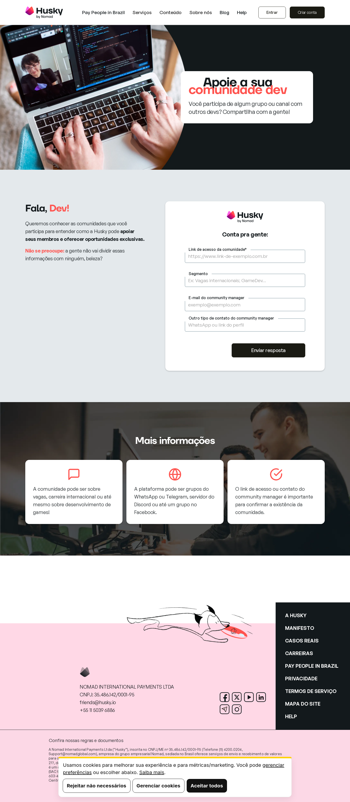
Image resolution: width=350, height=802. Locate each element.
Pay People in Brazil (103, 12)
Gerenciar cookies (158, 786)
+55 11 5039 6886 (97, 710)
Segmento (198, 273)
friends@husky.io (98, 702)
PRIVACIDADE (301, 678)
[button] (142, 12)
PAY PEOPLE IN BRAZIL (311, 666)
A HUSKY (295, 615)
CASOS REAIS (302, 641)
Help (242, 12)
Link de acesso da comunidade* (218, 249)
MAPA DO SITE (302, 704)
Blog (224, 12)
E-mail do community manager (217, 297)
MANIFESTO (299, 628)
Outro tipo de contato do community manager (231, 318)
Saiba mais (151, 772)
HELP (291, 716)
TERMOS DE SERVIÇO (310, 691)
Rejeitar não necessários (96, 786)
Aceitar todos (207, 786)
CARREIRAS (299, 653)
